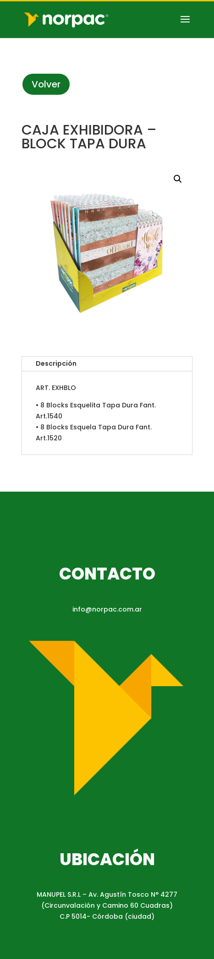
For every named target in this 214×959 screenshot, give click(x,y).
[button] (178, 179)
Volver (46, 84)
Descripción (56, 363)
